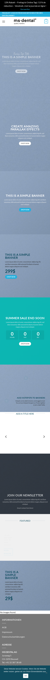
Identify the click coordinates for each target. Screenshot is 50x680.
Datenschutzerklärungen (13, 636)
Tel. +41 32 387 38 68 (11, 662)
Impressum (7, 632)
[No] (46, 673)
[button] (3, 21)
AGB (4, 627)
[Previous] (6, 436)
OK (25, 676)
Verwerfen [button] (25, 9)
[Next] (43, 436)
